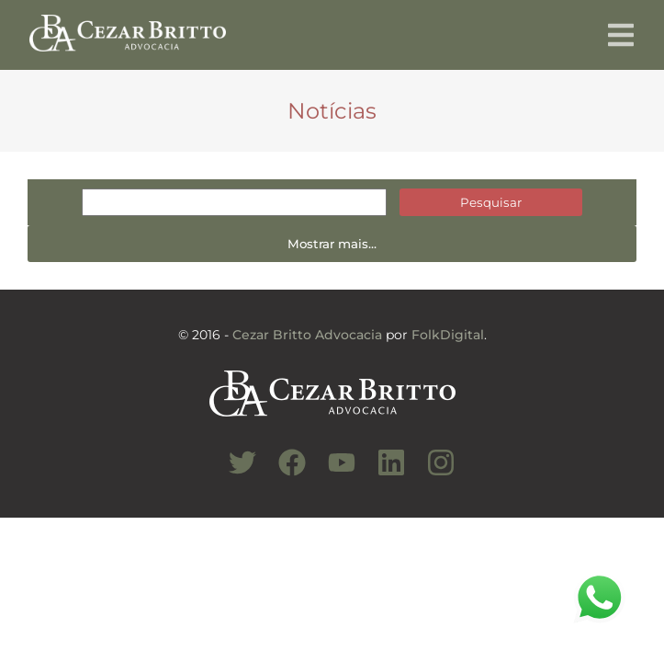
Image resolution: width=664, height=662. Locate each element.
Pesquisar (491, 202)
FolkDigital (447, 334)
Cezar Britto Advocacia (307, 334)
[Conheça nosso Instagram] (432, 472)
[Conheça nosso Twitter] (233, 472)
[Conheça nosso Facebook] (283, 472)
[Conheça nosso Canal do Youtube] (332, 472)
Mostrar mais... (332, 243)
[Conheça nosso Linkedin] (382, 472)
